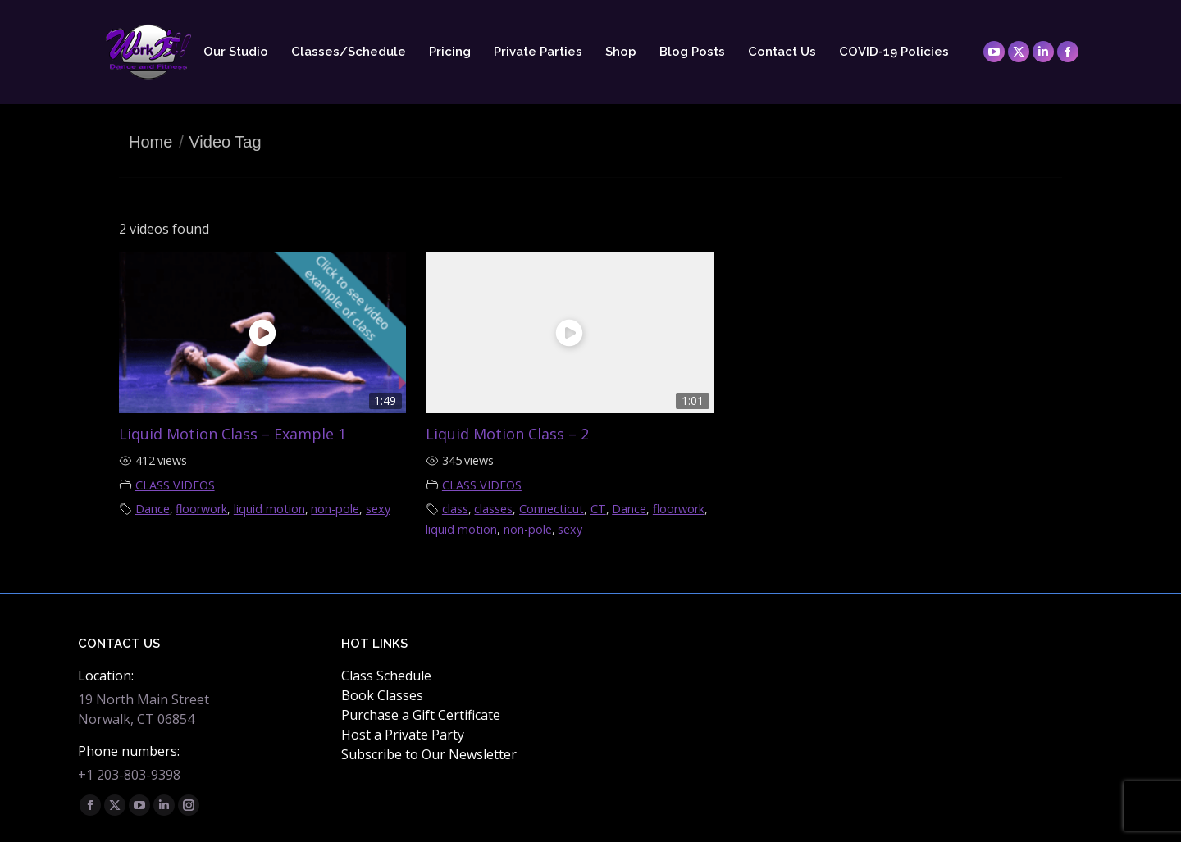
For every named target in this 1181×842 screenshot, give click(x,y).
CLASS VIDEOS (175, 485)
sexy (378, 509)
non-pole (335, 509)
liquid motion (269, 509)
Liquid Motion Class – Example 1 (232, 434)
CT (598, 509)
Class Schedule (386, 676)
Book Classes (382, 695)
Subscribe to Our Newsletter (429, 754)
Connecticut (551, 509)
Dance (152, 509)
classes (493, 509)
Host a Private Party (402, 735)
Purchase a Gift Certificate (420, 715)
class (455, 509)
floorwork (201, 509)
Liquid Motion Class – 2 (507, 434)
